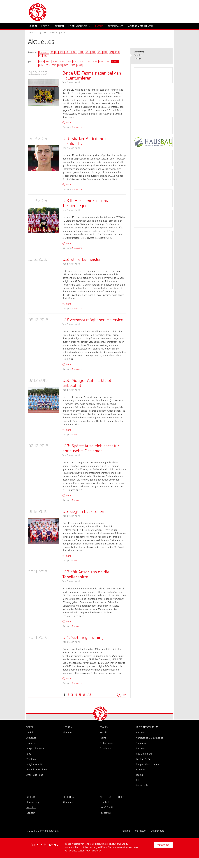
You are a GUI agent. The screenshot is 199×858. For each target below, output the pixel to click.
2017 (101, 61)
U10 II (81, 52)
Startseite (32, 33)
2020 (82, 61)
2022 (69, 61)
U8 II (105, 52)
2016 (107, 61)
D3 (52, 52)
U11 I (62, 52)
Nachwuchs (43, 52)
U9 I (87, 52)
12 (89, 694)
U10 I (74, 52)
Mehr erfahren (93, 850)
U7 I (111, 52)
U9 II (93, 52)
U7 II (117, 52)
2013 (47, 65)
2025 (48, 61)
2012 (54, 65)
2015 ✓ (115, 61)
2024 (55, 61)
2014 (41, 65)
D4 (56, 52)
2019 (88, 61)
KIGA (46, 56)
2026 (41, 61)
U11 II (68, 52)
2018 (95, 61)
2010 (66, 65)
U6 (40, 56)
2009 (73, 65)
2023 (62, 61)
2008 (79, 65)
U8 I (99, 52)
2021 (75, 61)
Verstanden (163, 845)
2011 (60, 65)
